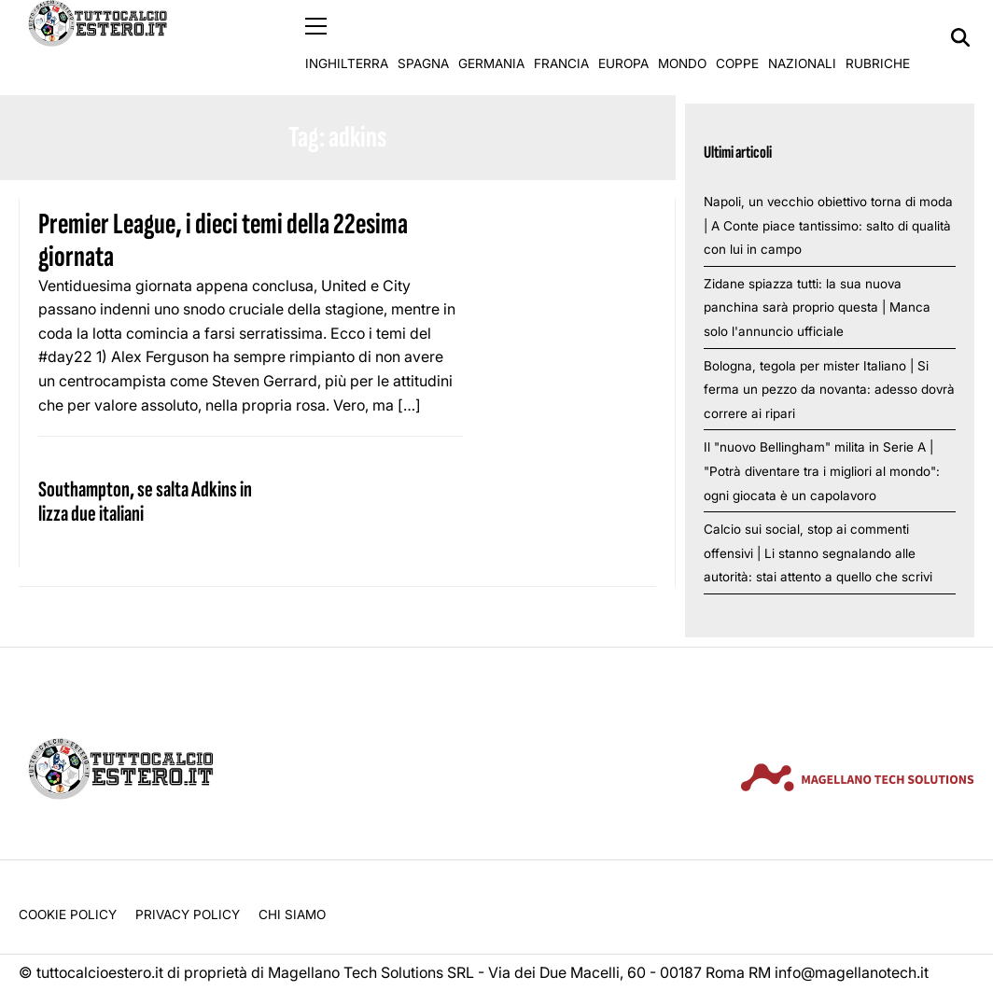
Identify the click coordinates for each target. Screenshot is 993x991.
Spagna (423, 37)
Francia (561, 37)
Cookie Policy (68, 913)
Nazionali (802, 37)
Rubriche (878, 37)
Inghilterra (346, 37)
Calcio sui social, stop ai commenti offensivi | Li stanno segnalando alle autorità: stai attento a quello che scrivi (818, 553)
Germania (491, 37)
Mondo (682, 37)
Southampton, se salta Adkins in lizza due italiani (145, 500)
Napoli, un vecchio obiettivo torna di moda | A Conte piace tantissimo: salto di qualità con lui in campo (828, 224)
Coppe (737, 37)
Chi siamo (292, 913)
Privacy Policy (187, 913)
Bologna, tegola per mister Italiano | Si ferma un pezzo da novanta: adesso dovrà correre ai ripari (829, 388)
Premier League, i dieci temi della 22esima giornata (223, 240)
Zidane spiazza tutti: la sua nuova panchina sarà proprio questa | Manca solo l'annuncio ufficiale (817, 306)
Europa (623, 37)
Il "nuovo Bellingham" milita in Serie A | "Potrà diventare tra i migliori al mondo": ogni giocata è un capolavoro (822, 471)
